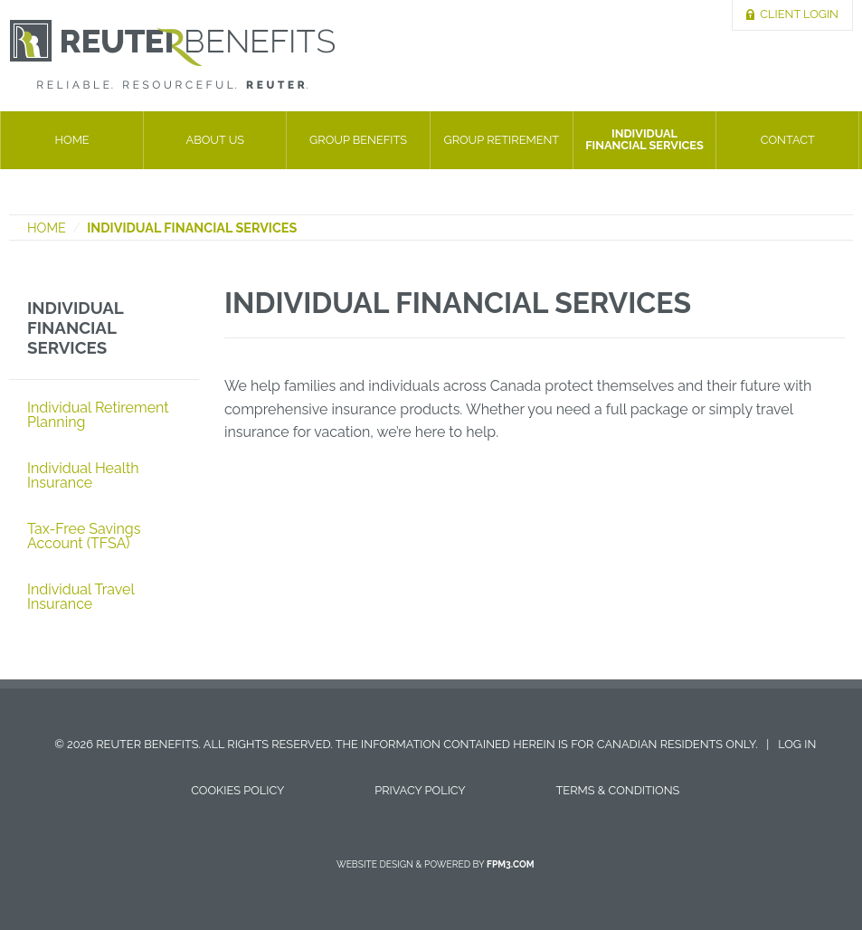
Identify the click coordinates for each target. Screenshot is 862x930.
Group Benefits (358, 140)
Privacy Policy (420, 790)
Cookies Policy (237, 790)
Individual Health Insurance (83, 475)
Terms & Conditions (618, 790)
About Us (215, 140)
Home (72, 140)
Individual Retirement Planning (98, 415)
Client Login (799, 14)
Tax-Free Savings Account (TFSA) (84, 536)
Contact (788, 140)
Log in (797, 744)
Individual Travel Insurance (80, 596)
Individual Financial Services (644, 139)
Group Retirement (501, 140)
